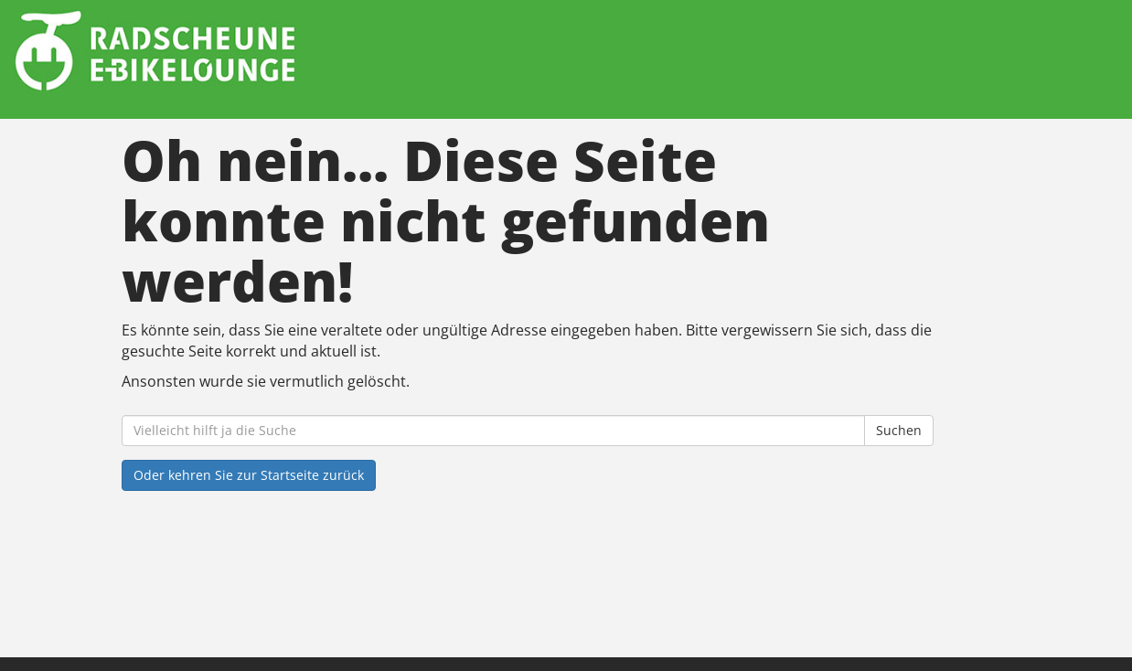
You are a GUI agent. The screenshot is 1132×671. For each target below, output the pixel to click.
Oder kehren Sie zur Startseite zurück (248, 475)
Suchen (899, 430)
